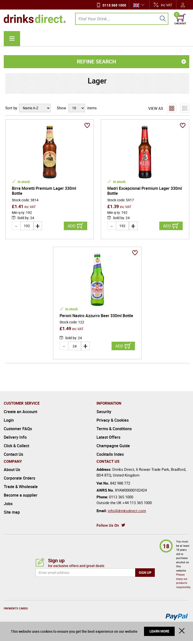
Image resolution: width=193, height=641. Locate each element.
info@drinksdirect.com (127, 507)
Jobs (8, 500)
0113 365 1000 (114, 5)
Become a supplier (20, 492)
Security (103, 408)
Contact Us (13, 451)
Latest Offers (108, 434)
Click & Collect (16, 442)
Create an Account (20, 408)
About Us (12, 466)
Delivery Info (15, 434)
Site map (12, 509)
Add (72, 226)
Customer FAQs (18, 425)
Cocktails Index (110, 451)
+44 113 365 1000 (137, 499)
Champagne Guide (113, 442)
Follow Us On (107, 521)
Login (9, 417)
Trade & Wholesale (21, 483)
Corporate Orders (19, 475)
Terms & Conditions (114, 425)
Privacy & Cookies (112, 417)
